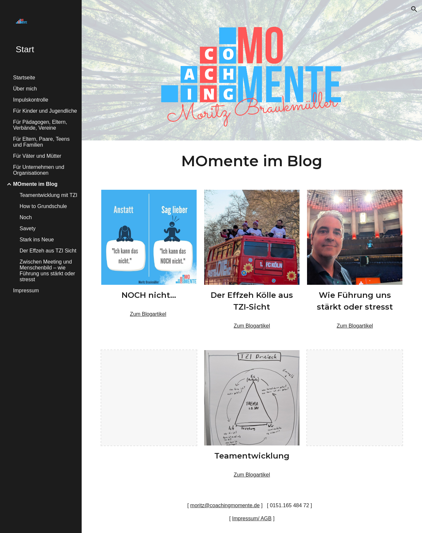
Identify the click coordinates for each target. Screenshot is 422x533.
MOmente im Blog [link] (35, 184)
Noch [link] (26, 217)
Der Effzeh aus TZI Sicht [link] (48, 250)
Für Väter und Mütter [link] (37, 156)
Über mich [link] (25, 88)
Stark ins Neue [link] (37, 239)
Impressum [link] (26, 290)
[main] (251, 161)
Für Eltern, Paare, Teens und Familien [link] (41, 142)
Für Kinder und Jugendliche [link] (45, 111)
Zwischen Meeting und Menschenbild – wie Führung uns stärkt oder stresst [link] (47, 270)
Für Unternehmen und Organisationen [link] (38, 170)
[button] (414, 9)
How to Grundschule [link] (43, 206)
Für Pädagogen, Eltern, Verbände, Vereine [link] (40, 125)
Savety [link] (28, 228)
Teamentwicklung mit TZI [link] (48, 195)
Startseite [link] (24, 77)
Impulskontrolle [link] (30, 100)
